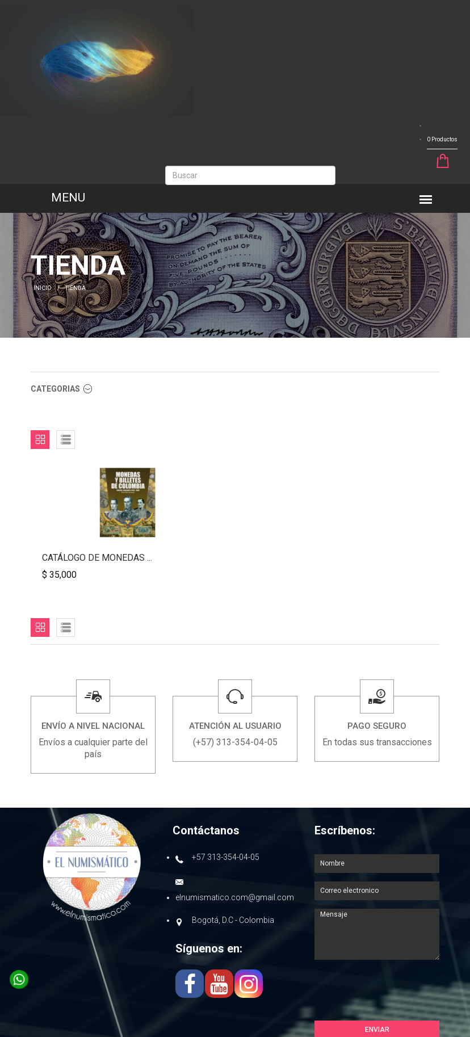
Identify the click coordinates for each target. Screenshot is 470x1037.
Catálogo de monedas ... (97, 557)
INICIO (42, 288)
